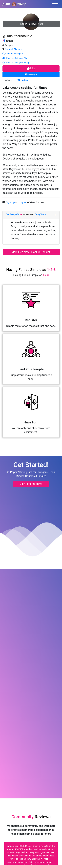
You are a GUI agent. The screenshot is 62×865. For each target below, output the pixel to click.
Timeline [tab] (23, 80)
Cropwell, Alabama (13, 49)
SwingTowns (40, 214)
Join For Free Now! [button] (31, 483)
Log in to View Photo (31, 23)
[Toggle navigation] (56, 4)
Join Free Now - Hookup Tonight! (31, 252)
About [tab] (8, 80)
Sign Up (11, 202)
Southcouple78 (13, 214)
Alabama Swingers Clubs (15, 58)
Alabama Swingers (12, 53)
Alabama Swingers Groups (16, 62)
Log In (22, 202)
